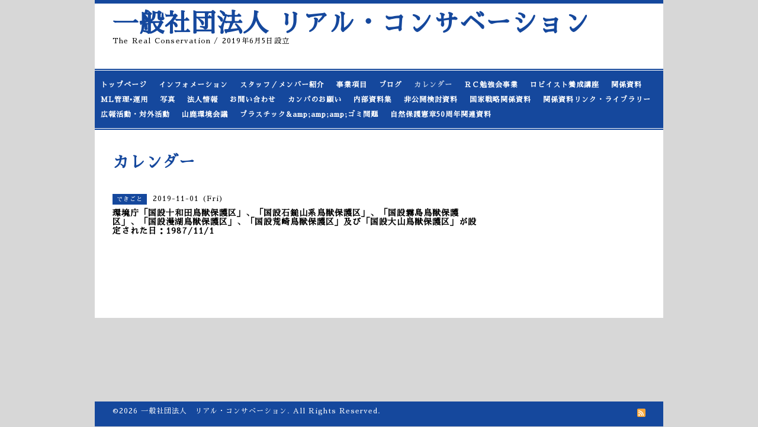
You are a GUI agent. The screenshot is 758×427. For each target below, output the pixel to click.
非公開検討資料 (431, 99)
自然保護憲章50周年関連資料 (441, 114)
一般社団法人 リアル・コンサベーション (351, 23)
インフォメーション (193, 84)
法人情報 (202, 99)
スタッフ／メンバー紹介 (282, 84)
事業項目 (351, 84)
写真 (167, 99)
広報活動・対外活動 (135, 114)
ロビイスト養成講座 (564, 84)
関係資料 (626, 84)
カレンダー (433, 84)
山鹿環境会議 (205, 114)
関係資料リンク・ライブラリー (597, 99)
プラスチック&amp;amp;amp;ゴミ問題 (309, 114)
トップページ (124, 84)
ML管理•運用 (124, 99)
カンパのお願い (315, 99)
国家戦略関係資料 (500, 99)
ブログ (390, 84)
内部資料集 (373, 99)
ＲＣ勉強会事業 (491, 84)
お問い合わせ (253, 99)
